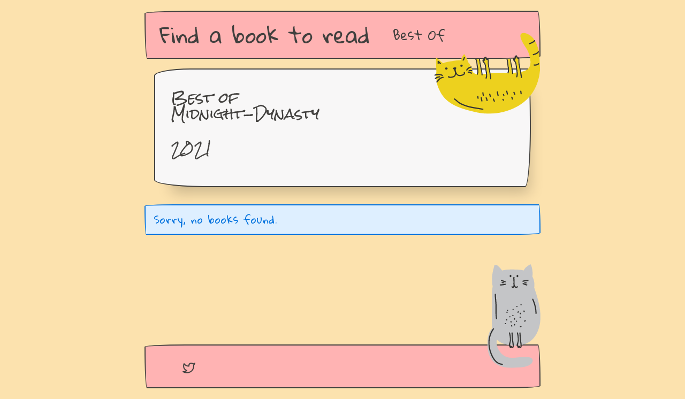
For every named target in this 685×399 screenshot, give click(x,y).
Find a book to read (264, 34)
